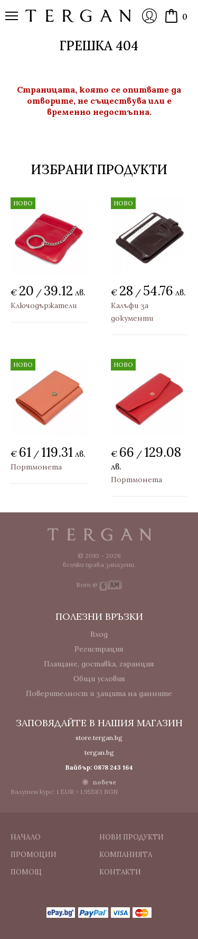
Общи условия (99, 678)
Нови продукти (131, 837)
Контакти (120, 872)
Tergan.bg (99, 534)
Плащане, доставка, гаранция (99, 664)
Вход (149, 15)
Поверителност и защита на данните (99, 693)
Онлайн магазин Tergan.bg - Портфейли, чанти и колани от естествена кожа (78, 16)
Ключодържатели (44, 305)
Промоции (33, 854)
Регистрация (99, 649)
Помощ (26, 872)
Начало (26, 837)
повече (104, 782)
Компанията (125, 854)
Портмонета (36, 467)
